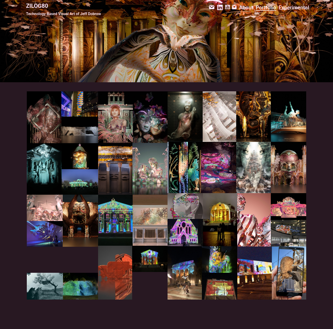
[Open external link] (44, 117)
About (246, 7)
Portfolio (266, 7)
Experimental (294, 7)
